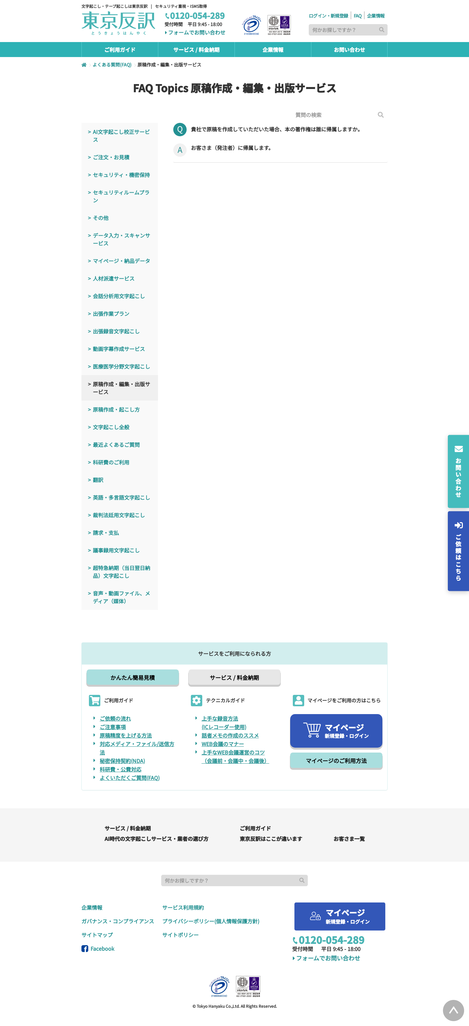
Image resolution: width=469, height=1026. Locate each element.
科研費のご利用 (111, 462)
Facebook (97, 948)
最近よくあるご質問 (116, 444)
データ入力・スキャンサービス (121, 239)
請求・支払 (106, 532)
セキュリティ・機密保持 (121, 175)
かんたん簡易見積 (132, 677)
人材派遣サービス (114, 278)
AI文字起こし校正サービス (121, 135)
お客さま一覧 (349, 839)
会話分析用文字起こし (119, 296)
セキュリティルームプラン (121, 196)
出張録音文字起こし (116, 331)
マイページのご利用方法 (336, 760)
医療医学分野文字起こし (121, 366)
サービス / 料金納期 (234, 677)
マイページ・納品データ (121, 261)
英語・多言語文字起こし (121, 497)
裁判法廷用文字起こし (119, 515)
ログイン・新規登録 (328, 15)
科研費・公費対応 (120, 769)
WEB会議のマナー (223, 744)
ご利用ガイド (255, 828)
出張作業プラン (111, 313)
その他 (100, 218)
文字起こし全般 (111, 427)
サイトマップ (97, 935)
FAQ (358, 15)
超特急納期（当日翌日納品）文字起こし (121, 571)
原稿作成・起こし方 (116, 409)
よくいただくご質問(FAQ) (130, 778)
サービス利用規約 (183, 907)
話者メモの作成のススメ (230, 735)
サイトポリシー (180, 935)
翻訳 (98, 480)
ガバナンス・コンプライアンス (117, 921)
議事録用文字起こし (116, 550)
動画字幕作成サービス (119, 349)
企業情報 (376, 15)
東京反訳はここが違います (271, 839)
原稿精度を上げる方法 (126, 735)
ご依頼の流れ (115, 718)
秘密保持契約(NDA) (122, 761)
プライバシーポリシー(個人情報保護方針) (210, 921)
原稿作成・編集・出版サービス (121, 388)
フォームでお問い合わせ (195, 33)
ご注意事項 (113, 727)
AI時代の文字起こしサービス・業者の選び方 (156, 839)
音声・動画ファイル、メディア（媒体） (121, 597)
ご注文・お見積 (111, 157)
